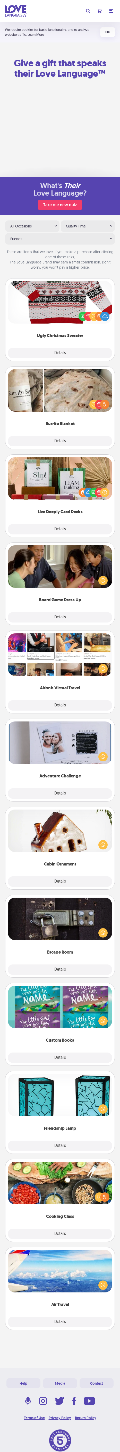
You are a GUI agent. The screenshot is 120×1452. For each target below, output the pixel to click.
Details (60, 353)
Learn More (36, 34)
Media (60, 1383)
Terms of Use (34, 1417)
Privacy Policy (60, 1417)
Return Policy (85, 1417)
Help (23, 1383)
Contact (96, 1383)
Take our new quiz (60, 205)
